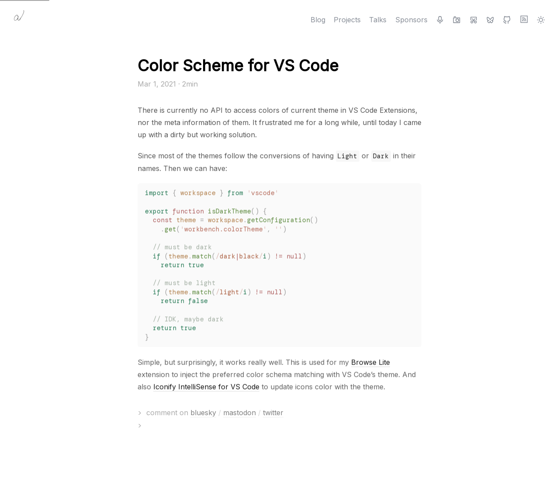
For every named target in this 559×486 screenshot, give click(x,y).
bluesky (203, 412)
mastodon (239, 412)
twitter (273, 412)
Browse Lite (370, 362)
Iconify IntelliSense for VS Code (206, 387)
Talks (377, 19)
